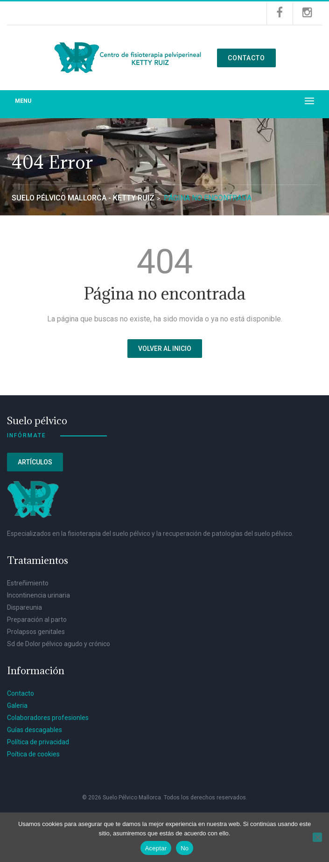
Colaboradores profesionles (48, 717)
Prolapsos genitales (36, 631)
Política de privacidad (38, 742)
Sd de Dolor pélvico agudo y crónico (58, 644)
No (185, 848)
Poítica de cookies (33, 754)
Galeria (17, 705)
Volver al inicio (164, 348)
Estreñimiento (28, 583)
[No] (317, 837)
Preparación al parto (37, 619)
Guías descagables (34, 730)
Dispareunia (24, 607)
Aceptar (156, 848)
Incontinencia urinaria (38, 595)
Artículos (35, 462)
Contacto (246, 58)
